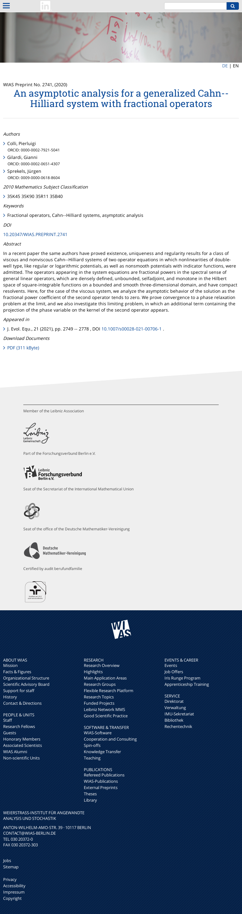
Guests (9, 733)
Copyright (12, 898)
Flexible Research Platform (108, 690)
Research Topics (99, 697)
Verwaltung (175, 707)
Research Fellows (19, 726)
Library (90, 800)
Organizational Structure (26, 678)
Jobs (7, 860)
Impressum (14, 892)
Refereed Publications (104, 775)
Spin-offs (92, 745)
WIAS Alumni (15, 751)
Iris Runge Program (182, 678)
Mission (10, 665)
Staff (7, 720)
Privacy (10, 879)
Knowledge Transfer (102, 751)
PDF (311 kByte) (23, 348)
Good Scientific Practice (106, 716)
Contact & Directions (22, 703)
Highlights (93, 671)
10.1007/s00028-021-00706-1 (131, 329)
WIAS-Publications (101, 781)
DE (225, 66)
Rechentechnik (178, 726)
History (10, 697)
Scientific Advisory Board (26, 684)
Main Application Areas (105, 678)
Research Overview (101, 665)
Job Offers (173, 671)
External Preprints (101, 787)
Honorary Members (21, 739)
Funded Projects (99, 703)
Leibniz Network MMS (104, 709)
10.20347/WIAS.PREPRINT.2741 (35, 234)
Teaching (92, 758)
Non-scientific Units (21, 758)
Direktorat (174, 701)
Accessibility (14, 886)
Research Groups (100, 684)
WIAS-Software (98, 733)
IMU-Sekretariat (179, 714)
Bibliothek (173, 720)
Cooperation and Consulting (110, 739)
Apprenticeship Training (186, 684)
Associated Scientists (22, 745)
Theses (90, 794)
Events (170, 665)
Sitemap (11, 867)
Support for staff (18, 690)
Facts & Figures (17, 671)
